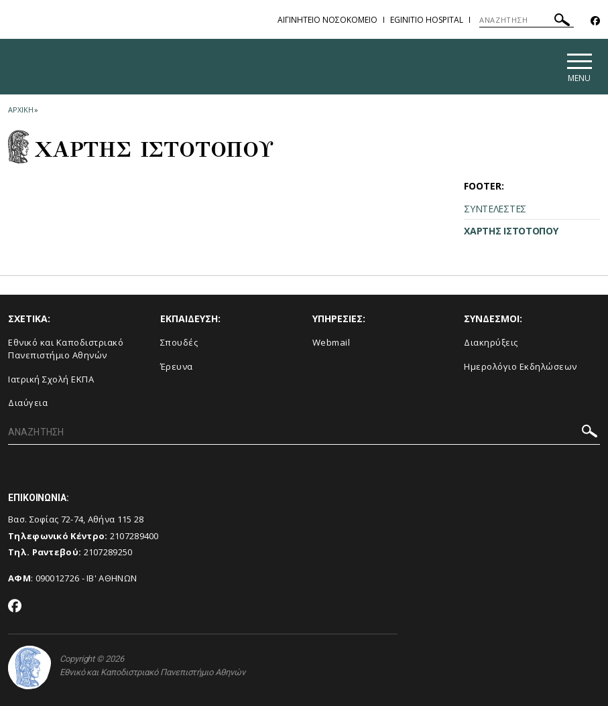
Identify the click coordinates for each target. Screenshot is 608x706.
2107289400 (134, 536)
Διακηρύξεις (491, 342)
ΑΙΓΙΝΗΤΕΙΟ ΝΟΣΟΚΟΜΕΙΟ (327, 19)
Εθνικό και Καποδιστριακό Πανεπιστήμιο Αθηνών (65, 348)
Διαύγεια (28, 403)
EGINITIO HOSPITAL (426, 19)
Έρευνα (176, 366)
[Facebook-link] (595, 21)
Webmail (331, 342)
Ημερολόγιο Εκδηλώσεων (520, 366)
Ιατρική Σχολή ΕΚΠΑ (51, 379)
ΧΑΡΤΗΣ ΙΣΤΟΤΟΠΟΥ (511, 230)
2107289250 (108, 552)
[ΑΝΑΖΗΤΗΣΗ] (526, 20)
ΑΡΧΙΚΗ (20, 109)
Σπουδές (179, 342)
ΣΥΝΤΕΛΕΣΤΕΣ (495, 208)
